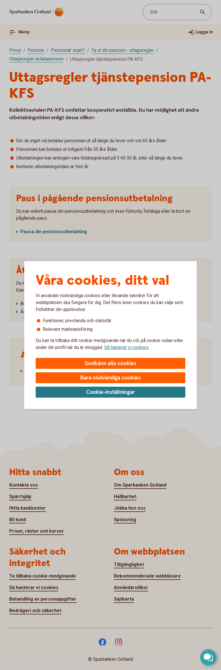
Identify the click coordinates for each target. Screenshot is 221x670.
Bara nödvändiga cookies (110, 377)
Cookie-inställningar (110, 392)
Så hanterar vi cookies (126, 347)
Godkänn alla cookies (110, 363)
